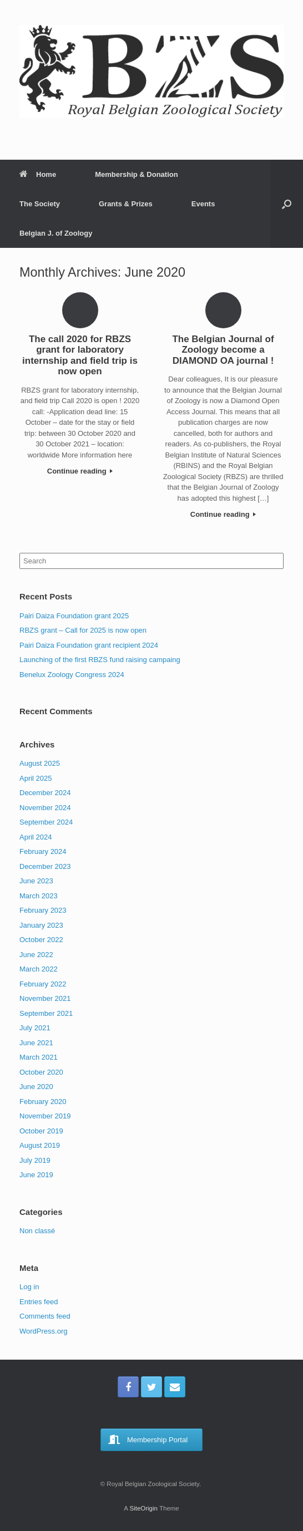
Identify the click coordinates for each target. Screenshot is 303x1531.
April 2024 (35, 837)
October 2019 (41, 1131)
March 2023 (38, 896)
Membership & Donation (136, 174)
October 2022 (41, 939)
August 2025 (39, 763)
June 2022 (36, 954)
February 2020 (43, 1101)
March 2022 (38, 969)
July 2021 (34, 1028)
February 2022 (43, 984)
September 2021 (46, 1013)
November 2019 (45, 1116)
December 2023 (45, 866)
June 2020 (36, 1086)
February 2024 (43, 851)
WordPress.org (43, 1331)
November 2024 (45, 807)
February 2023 (43, 910)
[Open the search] (286, 204)
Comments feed (44, 1316)
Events (203, 204)
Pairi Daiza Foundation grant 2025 (74, 616)
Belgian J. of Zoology (55, 233)
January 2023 (41, 925)
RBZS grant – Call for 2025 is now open (83, 630)
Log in (29, 1287)
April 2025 (35, 778)
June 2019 (36, 1175)
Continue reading (80, 471)
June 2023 (36, 881)
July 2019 (34, 1160)
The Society (39, 204)
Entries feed (38, 1302)
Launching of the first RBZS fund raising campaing (99, 659)
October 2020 (41, 1072)
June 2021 (36, 1043)
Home (37, 174)
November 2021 (45, 998)
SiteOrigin (143, 1508)
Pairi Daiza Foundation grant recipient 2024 (88, 645)
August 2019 (39, 1145)
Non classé (37, 1231)
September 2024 (46, 822)
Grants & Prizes (126, 204)
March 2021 (38, 1057)
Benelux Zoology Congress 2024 (71, 674)
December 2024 (45, 793)
